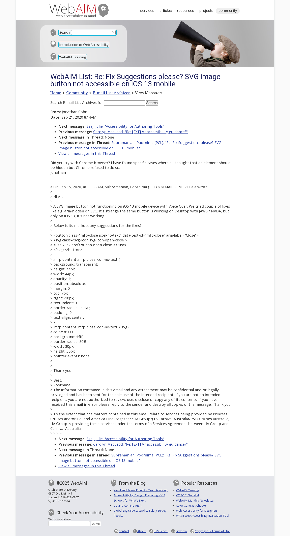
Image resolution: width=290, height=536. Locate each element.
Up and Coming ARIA (128, 505)
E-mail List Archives (111, 92)
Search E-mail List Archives (73, 102)
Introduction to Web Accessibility (84, 44)
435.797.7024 (61, 501)
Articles (166, 10)
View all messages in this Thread (86, 153)
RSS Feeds (161, 531)
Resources (185, 10)
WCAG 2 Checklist (187, 495)
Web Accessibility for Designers (197, 510)
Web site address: (60, 519)
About (141, 531)
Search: (64, 32)
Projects (206, 10)
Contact (124, 531)
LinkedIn (181, 531)
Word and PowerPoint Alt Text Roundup (141, 490)
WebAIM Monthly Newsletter (195, 500)
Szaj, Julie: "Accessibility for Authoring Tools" (125, 126)
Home (55, 92)
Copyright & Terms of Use (212, 531)
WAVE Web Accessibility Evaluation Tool (202, 515)
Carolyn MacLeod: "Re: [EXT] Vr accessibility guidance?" (140, 131)
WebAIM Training (72, 57)
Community (228, 10)
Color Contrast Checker (191, 505)
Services (147, 10)
